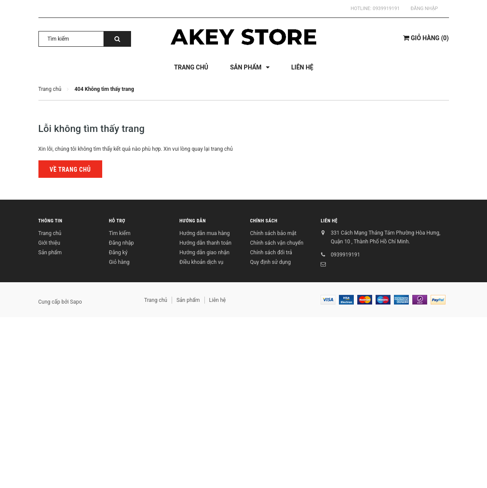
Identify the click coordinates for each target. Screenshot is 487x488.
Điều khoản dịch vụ (202, 262)
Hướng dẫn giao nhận (204, 252)
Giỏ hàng (119, 262)
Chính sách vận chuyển (276, 243)
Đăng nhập (424, 8)
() (426, 38)
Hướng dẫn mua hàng (205, 233)
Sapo (76, 302)
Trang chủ (50, 233)
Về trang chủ (70, 169)
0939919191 (386, 8)
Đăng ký (118, 252)
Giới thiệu (49, 243)
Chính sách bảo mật (273, 233)
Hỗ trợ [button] (117, 221)
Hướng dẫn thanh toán (205, 243)
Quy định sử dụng (270, 262)
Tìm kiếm (120, 233)
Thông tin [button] (50, 221)
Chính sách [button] (263, 221)
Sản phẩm (50, 252)
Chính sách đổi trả (271, 252)
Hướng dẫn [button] (193, 221)
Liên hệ (329, 221)
